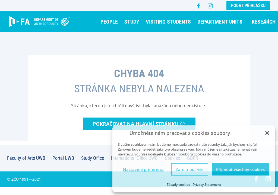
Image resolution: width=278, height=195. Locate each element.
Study (131, 21)
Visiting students (168, 21)
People (109, 21)
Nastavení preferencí (143, 169)
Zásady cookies (178, 184)
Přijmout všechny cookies (240, 169)
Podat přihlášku (248, 5)
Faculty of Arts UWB (26, 158)
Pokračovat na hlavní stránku (136, 124)
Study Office (92, 158)
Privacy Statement (207, 184)
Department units (219, 21)
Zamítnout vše (190, 169)
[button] (267, 133)
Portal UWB (63, 158)
